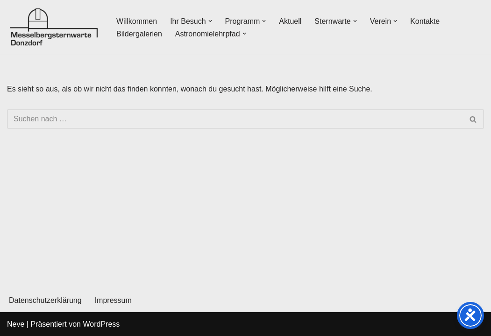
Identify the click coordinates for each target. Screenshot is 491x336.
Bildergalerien (139, 34)
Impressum (113, 300)
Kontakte (425, 21)
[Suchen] (235, 119)
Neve (15, 324)
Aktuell (290, 21)
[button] (210, 21)
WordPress (101, 324)
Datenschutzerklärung (45, 300)
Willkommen (136, 21)
